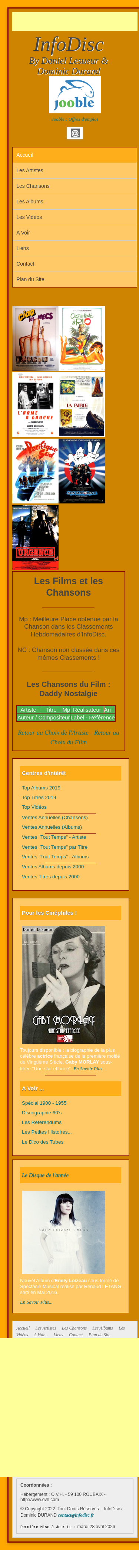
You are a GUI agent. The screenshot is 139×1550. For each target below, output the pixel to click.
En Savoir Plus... (36, 1302)
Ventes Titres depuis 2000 (51, 876)
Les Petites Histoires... (47, 1132)
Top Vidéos (34, 807)
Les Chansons (33, 186)
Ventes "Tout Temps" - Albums (55, 856)
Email (75, 133)
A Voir (23, 233)
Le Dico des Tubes (42, 1142)
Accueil (24, 155)
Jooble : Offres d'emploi (75, 119)
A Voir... (41, 1334)
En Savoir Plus (87, 1068)
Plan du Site (30, 279)
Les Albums (29, 201)
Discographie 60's (42, 1112)
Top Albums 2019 (41, 788)
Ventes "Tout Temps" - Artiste (54, 837)
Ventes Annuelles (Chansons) (55, 817)
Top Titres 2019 (39, 797)
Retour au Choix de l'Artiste (53, 732)
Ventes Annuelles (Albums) (52, 827)
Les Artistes (29, 170)
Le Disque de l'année (45, 1175)
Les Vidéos (29, 217)
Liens (22, 248)
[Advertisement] (75, 21)
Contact (25, 264)
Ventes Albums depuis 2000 (53, 866)
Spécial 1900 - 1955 (44, 1103)
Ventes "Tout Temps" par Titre (54, 847)
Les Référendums (42, 1122)
